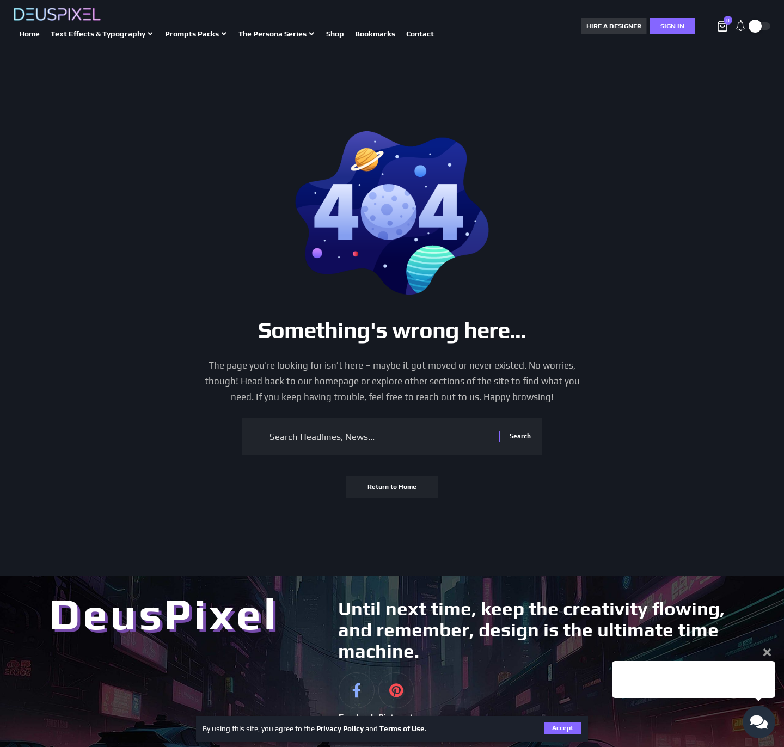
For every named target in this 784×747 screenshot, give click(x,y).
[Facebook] (356, 705)
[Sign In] (672, 26)
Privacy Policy (340, 728)
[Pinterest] (396, 705)
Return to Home (392, 488)
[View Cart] (723, 26)
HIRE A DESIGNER (613, 26)
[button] (562, 728)
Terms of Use (403, 728)
